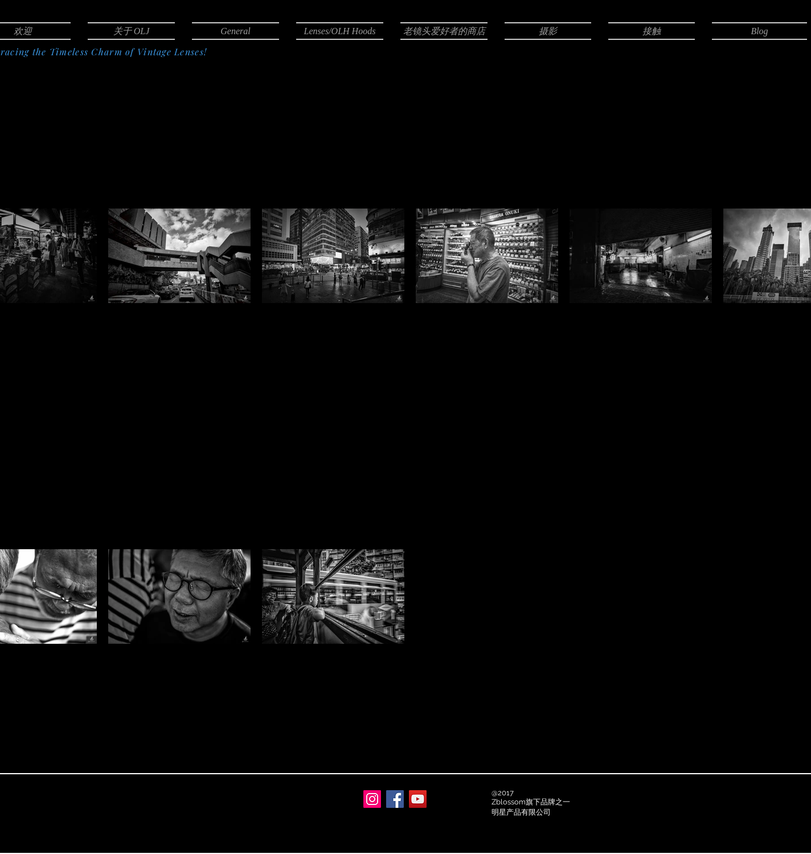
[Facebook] (395, 799)
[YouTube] (418, 799)
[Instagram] (372, 799)
